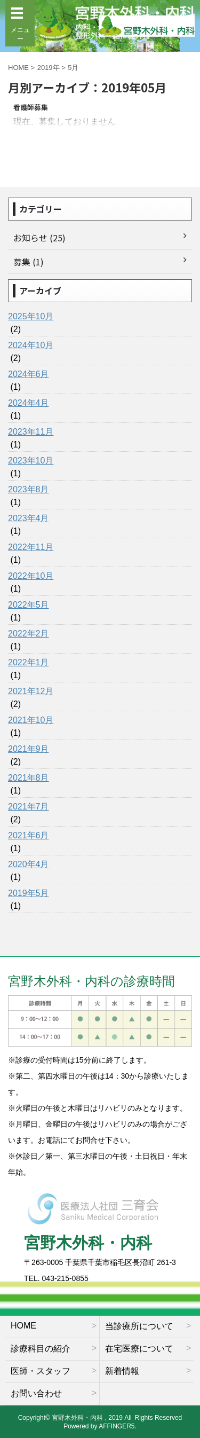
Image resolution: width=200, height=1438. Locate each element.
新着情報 (122, 1371)
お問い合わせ (36, 1393)
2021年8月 (28, 777)
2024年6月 (28, 374)
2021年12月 (30, 691)
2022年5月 (28, 604)
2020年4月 (28, 864)
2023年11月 (30, 431)
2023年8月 (28, 489)
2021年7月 (28, 806)
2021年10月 (30, 720)
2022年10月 (30, 575)
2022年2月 (28, 633)
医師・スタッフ (40, 1371)
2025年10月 (30, 316)
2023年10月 (30, 460)
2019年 (48, 68)
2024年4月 (28, 402)
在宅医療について (139, 1348)
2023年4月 (28, 518)
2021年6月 (28, 835)
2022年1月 (28, 662)
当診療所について (139, 1326)
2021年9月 (28, 748)
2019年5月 (28, 893)
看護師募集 (30, 107)
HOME (23, 1325)
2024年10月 (30, 345)
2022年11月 (30, 547)
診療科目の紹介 (40, 1348)
